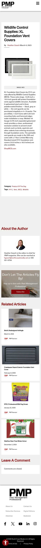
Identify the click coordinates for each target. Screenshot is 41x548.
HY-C (11, 189)
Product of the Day (19, 186)
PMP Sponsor (13, 338)
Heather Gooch (13, 45)
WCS (20, 189)
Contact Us (28, 506)
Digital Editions (29, 511)
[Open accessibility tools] (5, 542)
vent (15, 189)
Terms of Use (12, 544)
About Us (9, 506)
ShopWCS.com (10, 148)
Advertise (9, 516)
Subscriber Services (13, 511)
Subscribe (20, 292)
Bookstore (27, 516)
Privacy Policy (28, 544)
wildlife (25, 189)
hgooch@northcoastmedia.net (16, 258)
